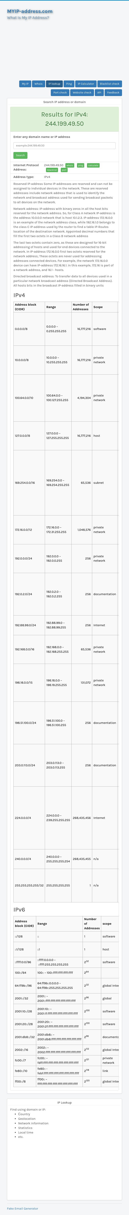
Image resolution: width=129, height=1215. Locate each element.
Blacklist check (109, 83)
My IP (25, 83)
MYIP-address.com (30, 11)
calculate (93, 165)
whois (70, 165)
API (99, 92)
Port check (60, 92)
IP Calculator (86, 83)
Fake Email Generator (22, 1208)
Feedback (113, 92)
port (64, 170)
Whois (39, 83)
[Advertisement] (64, 49)
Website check (82, 92)
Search (20, 155)
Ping (69, 83)
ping (80, 165)
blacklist (52, 170)
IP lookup (54, 83)
